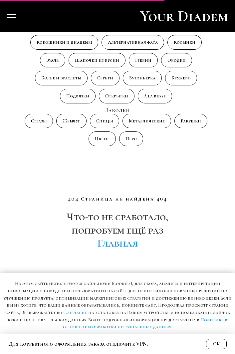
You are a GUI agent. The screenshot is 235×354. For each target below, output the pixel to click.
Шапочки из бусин (97, 60)
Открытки (116, 96)
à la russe (155, 96)
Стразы (39, 121)
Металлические (147, 121)
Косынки (184, 42)
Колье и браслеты (61, 78)
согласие (76, 312)
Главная (117, 243)
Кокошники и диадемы (64, 42)
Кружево (181, 78)
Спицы (104, 121)
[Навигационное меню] (11, 16)
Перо (131, 138)
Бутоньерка (142, 78)
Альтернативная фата (133, 42)
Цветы (102, 138)
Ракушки (191, 121)
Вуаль (52, 60)
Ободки (176, 60)
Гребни (143, 60)
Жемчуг (71, 121)
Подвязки (77, 96)
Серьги (105, 78)
